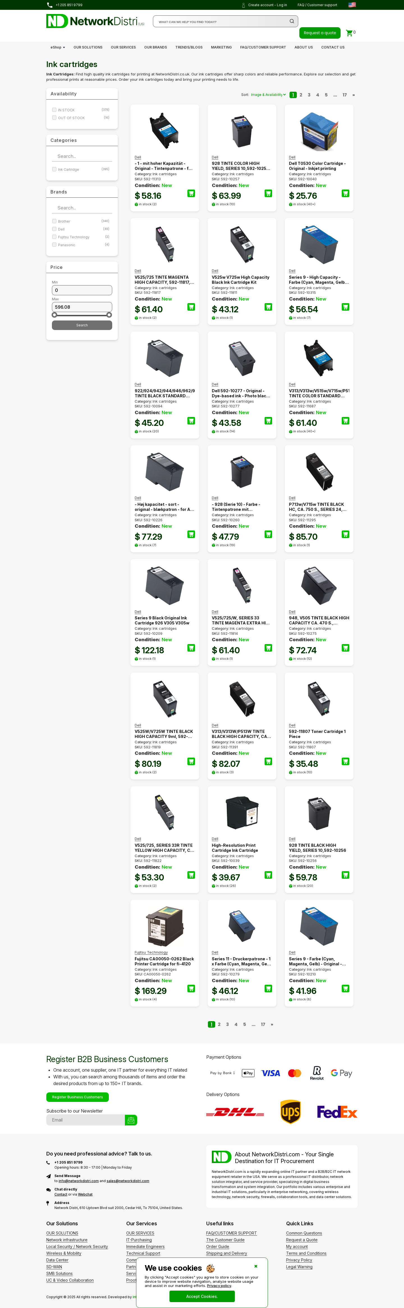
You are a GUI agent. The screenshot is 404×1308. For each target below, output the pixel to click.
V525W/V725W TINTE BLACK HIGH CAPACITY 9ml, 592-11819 (164, 734)
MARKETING (221, 47)
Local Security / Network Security (77, 1246)
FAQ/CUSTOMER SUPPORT (263, 47)
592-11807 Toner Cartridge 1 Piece (317, 734)
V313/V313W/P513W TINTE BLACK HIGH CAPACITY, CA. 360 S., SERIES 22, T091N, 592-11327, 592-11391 (240, 734)
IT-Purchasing (139, 1239)
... (335, 95)
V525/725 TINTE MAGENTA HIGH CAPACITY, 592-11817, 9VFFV (162, 280)
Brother (83, 221)
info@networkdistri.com (79, 1181)
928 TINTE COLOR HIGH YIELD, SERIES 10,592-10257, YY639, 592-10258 (241, 166)
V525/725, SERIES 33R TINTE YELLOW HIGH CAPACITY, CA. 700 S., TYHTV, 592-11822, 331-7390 (164, 848)
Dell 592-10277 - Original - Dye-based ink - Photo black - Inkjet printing (241, 393)
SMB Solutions (59, 1273)
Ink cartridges (165, 174)
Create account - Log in (264, 5)
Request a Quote (302, 1239)
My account (297, 1246)
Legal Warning (299, 1266)
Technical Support (143, 1253)
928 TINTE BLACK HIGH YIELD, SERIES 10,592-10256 (317, 848)
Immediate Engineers (145, 1246)
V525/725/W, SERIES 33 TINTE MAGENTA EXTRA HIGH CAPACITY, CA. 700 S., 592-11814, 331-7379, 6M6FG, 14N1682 (242, 620)
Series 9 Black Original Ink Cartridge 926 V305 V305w (162, 620)
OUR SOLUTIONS (88, 47)
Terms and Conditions (306, 1253)
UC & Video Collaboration (70, 1280)
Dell (83, 229)
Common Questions (304, 1233)
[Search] (225, 21)
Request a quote (320, 33)
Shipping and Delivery (226, 1253)
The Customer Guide (225, 1239)
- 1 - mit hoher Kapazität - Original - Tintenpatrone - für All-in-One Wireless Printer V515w (164, 166)
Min (55, 282)
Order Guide (217, 1246)
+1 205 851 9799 (64, 5)
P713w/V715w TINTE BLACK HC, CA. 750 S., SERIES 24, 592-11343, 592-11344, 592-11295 (317, 507)
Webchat (85, 1194)
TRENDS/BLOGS (189, 47)
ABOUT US (304, 47)
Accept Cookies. (202, 1296)
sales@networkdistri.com (128, 1181)
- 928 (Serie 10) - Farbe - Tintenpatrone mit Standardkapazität (236, 507)
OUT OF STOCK (83, 118)
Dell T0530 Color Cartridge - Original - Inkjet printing (317, 166)
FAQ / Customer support (317, 5)
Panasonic (83, 245)
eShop (55, 47)
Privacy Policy (299, 1260)
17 (345, 95)
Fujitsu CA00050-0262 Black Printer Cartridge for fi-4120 (164, 961)
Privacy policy (219, 1285)
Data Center (57, 1260)
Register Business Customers (77, 1097)
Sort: (245, 95)
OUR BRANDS (155, 47)
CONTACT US (333, 47)
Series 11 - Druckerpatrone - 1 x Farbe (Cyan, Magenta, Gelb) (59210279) (242, 961)
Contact (60, 1194)
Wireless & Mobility (63, 1253)
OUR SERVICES (123, 47)
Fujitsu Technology (83, 237)
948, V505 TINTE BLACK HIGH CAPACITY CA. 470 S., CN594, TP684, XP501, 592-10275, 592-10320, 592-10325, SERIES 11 (319, 620)
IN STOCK (83, 110)
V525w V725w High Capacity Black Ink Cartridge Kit (240, 280)
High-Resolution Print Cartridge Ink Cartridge (235, 848)
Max (55, 299)
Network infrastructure (67, 1239)
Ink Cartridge (83, 169)
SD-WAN (54, 1266)
